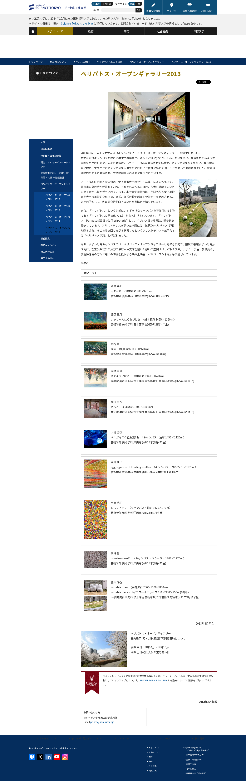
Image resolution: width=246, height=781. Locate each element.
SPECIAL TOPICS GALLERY (153, 680)
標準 (132, 3)
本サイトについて (49, 738)
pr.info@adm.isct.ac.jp (102, 721)
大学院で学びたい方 (195, 754)
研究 (151, 761)
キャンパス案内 (81, 61)
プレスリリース (162, 738)
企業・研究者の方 (194, 759)
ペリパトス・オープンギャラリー (147, 61)
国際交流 (152, 770)
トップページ (36, 61)
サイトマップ (124, 738)
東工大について (58, 61)
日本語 (96, 3)
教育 (151, 756)
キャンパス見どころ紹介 (109, 61)
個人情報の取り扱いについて (87, 738)
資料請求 (199, 738)
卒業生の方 (191, 764)
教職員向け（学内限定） (196, 773)
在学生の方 (191, 768)
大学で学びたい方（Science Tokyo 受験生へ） (198, 749)
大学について (154, 752)
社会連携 (152, 766)
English (107, 3)
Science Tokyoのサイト (75, 23)
